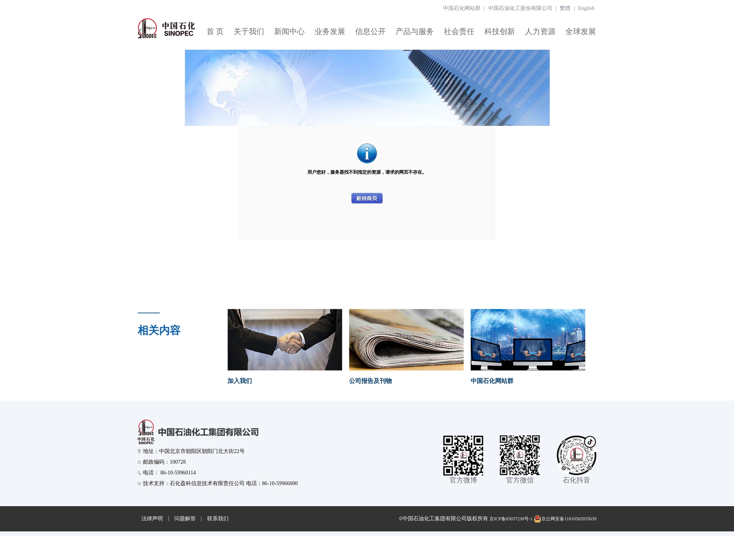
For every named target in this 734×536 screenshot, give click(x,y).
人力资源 (540, 31)
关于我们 (249, 31)
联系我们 (218, 518)
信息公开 (370, 31)
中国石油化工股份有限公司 (520, 8)
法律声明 (152, 518)
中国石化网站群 (462, 8)
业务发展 (330, 31)
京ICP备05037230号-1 (511, 518)
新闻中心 (289, 31)
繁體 (565, 8)
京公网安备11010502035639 (565, 519)
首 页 (215, 31)
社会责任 (459, 31)
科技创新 (499, 31)
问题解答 (185, 518)
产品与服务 (415, 31)
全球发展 (580, 31)
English (586, 8)
